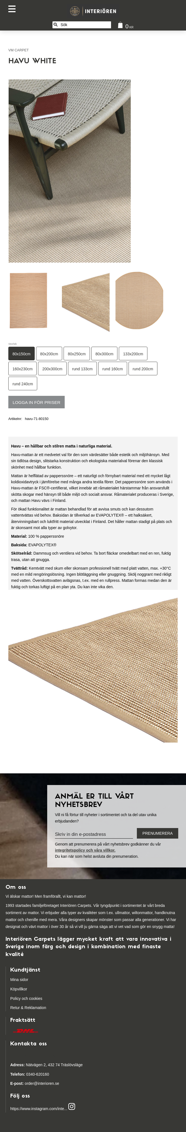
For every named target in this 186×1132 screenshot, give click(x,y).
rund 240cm (22, 384)
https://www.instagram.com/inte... (38, 1109)
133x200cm (133, 354)
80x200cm (49, 354)
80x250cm (77, 354)
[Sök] (55, 24)
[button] (13, 9)
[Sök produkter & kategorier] (85, 24)
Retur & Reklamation (28, 1007)
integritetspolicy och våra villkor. (85, 850)
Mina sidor (19, 979)
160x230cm (22, 369)
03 (20, 1074)
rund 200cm (143, 369)
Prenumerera (157, 833)
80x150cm (21, 354)
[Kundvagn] (124, 26)
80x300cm (104, 354)
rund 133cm (82, 369)
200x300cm (52, 369)
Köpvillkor (18, 989)
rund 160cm (112, 369)
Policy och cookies (26, 998)
